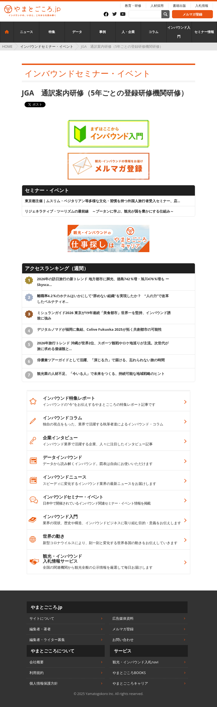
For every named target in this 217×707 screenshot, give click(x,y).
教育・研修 (133, 5)
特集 (52, 31)
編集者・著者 (40, 629)
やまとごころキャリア (130, 683)
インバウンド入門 (178, 32)
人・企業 (128, 31)
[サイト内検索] (165, 14)
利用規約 (36, 672)
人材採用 (157, 5)
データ (77, 31)
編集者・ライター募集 (47, 639)
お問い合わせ (123, 639)
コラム (153, 31)
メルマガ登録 (192, 14)
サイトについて (41, 618)
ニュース (26, 31)
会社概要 (36, 662)
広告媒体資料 (123, 618)
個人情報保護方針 (43, 683)
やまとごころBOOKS (129, 672)
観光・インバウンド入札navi (135, 662)
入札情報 (201, 5)
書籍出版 (179, 5)
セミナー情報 (204, 31)
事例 (102, 31)
